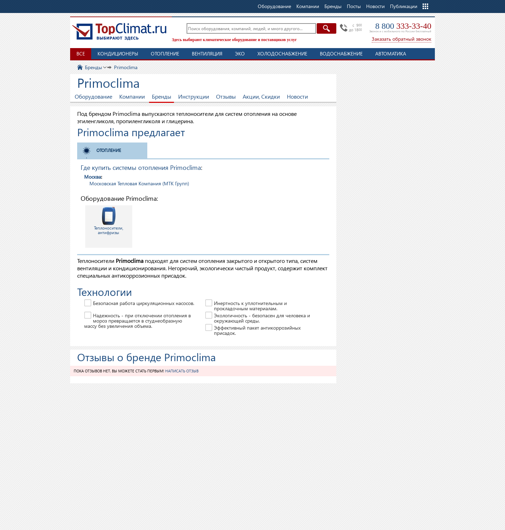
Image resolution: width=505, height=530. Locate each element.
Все (80, 53)
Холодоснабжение (282, 53)
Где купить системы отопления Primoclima (141, 167)
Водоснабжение (341, 53)
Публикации (403, 6)
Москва (92, 176)
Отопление (165, 53)
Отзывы (226, 96)
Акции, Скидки (261, 96)
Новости (375, 6)
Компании (132, 96)
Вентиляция (207, 53)
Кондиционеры (117, 53)
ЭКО (240, 53)
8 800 (403, 26)
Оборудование (93, 96)
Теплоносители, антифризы (108, 220)
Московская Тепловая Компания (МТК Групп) (139, 183)
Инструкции (193, 96)
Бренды (161, 96)
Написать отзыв (181, 371)
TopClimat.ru (119, 31)
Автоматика (390, 53)
